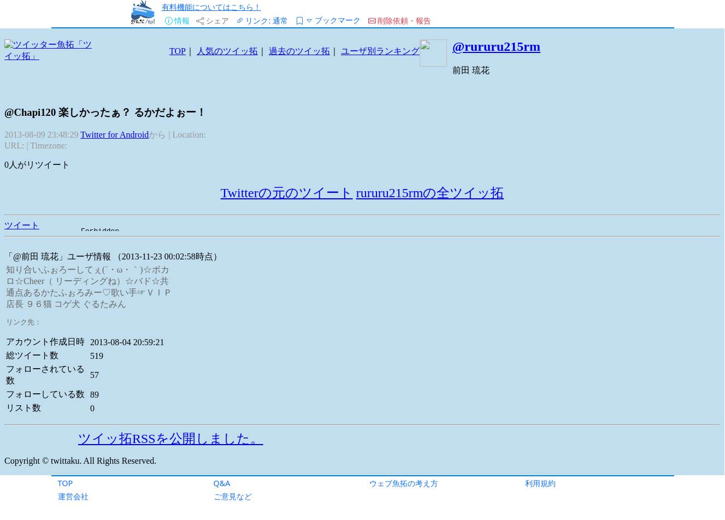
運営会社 (73, 496)
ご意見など (233, 496)
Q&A (222, 483)
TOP (65, 483)
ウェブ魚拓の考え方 (403, 483)
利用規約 (540, 483)
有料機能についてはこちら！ (211, 7)
